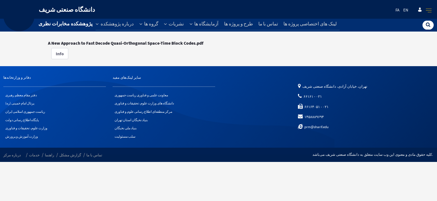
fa (397, 10)
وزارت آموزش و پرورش (23, 141)
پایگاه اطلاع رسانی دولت (24, 122)
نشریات (174, 24)
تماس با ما (268, 24)
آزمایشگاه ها (204, 24)
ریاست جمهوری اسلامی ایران (27, 113)
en (405, 10)
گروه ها (149, 24)
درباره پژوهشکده (115, 24)
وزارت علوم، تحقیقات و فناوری (28, 132)
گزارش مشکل (70, 160)
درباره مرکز (12, 160)
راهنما (49, 160)
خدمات (34, 160)
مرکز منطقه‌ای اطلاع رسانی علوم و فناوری (147, 113)
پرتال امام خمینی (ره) (21, 104)
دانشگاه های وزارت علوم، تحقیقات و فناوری (147, 104)
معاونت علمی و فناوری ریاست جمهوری (144, 95)
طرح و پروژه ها (238, 24)
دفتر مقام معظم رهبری (22, 95)
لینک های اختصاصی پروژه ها (310, 24)
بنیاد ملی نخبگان (127, 132)
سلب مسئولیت (126, 141)
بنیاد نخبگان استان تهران (133, 122)
